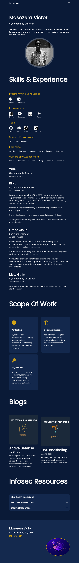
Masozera (15, 3)
